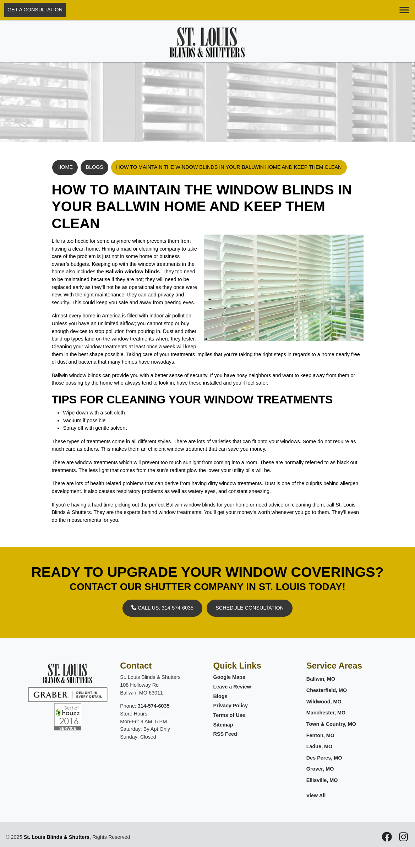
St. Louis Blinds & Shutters (57, 837)
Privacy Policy (230, 705)
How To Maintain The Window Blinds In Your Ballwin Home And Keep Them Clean (229, 167)
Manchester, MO (325, 712)
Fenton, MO (320, 735)
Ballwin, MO (320, 679)
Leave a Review (232, 687)
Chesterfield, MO (326, 690)
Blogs (94, 167)
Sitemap (223, 725)
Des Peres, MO (324, 758)
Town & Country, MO (331, 724)
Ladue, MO (319, 746)
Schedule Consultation (249, 608)
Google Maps (229, 677)
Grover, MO (320, 769)
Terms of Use (229, 715)
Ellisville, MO (322, 780)
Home (65, 167)
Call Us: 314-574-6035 (162, 608)
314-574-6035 (154, 706)
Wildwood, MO (324, 701)
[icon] (387, 839)
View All (316, 795)
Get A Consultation (34, 9)
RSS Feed (225, 734)
